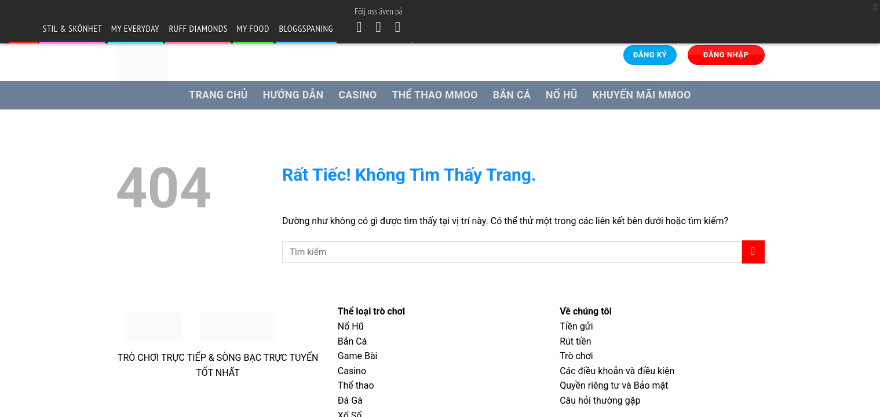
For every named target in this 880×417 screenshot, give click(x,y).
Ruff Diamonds (198, 28)
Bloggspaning (306, 28)
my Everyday (135, 28)
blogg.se (22, 28)
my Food (252, 28)
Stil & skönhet (73, 28)
